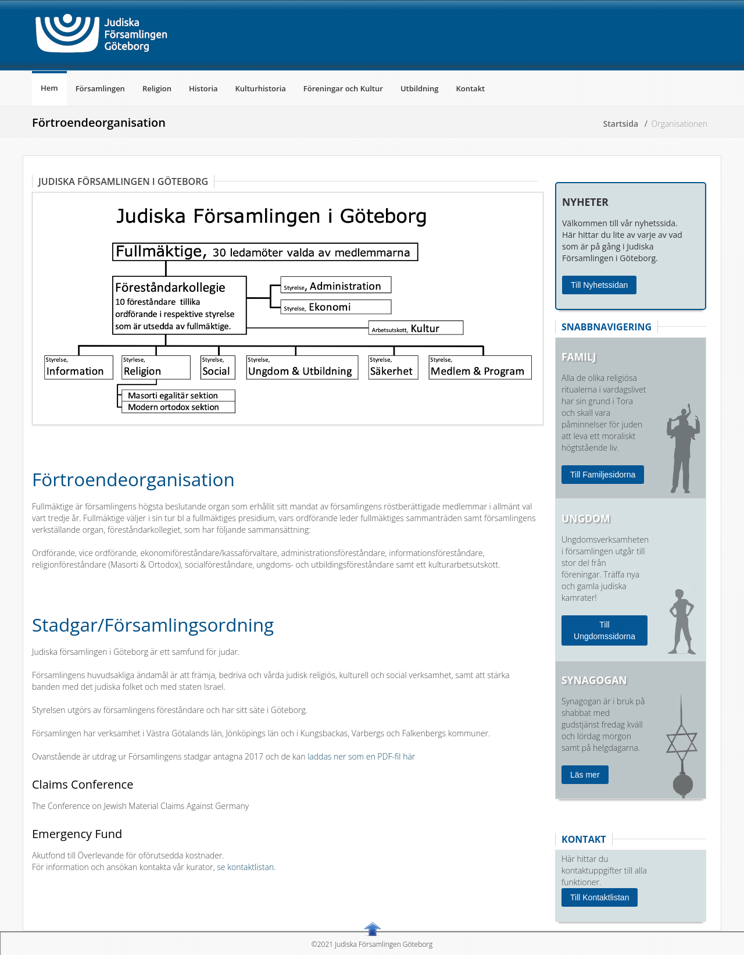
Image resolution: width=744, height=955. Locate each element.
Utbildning (419, 88)
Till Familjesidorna (602, 474)
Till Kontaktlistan (599, 897)
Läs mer (585, 774)
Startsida (621, 123)
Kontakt (470, 88)
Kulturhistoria (260, 88)
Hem (49, 88)
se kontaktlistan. (245, 866)
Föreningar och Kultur (343, 88)
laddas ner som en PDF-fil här (361, 756)
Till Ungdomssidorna (604, 630)
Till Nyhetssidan (599, 285)
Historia (203, 88)
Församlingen (100, 88)
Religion (156, 88)
